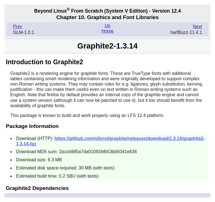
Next (197, 26)
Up (107, 25)
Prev (17, 26)
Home (108, 31)
